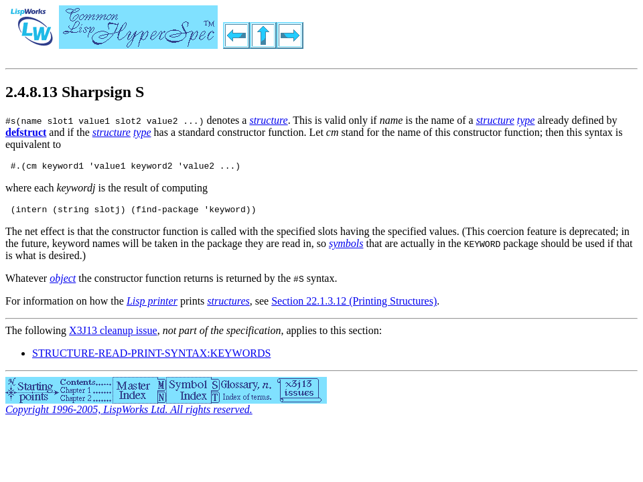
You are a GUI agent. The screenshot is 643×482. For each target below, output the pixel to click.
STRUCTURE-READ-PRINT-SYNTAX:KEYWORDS (151, 357)
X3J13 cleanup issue (113, 334)
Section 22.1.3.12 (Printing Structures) (354, 305)
